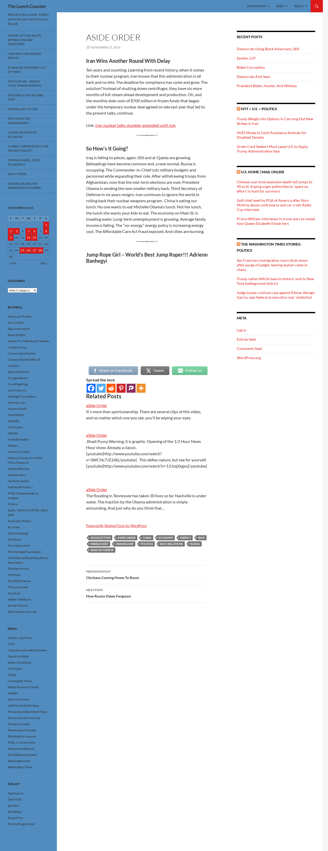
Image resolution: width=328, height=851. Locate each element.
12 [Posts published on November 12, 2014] (28, 237)
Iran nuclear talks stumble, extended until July (135, 125)
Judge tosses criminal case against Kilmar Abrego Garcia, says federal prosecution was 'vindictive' (276, 294)
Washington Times (20, 767)
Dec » (44, 263)
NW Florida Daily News (23, 705)
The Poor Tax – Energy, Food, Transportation (24, 83)
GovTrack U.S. (17, 390)
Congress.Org (17, 347)
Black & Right (16, 335)
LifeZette (13, 421)
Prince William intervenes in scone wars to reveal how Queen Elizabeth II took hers (276, 221)
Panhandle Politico (20, 487)
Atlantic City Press (20, 638)
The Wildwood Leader (22, 755)
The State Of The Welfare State (26, 97)
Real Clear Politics (20, 521)
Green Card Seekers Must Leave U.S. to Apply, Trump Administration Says (272, 148)
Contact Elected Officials (24, 359)
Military (13, 446)
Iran (201, 537)
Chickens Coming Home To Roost (147, 574)
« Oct (12, 263)
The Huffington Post (21, 824)
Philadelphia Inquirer (22, 736)
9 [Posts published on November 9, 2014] (11, 237)
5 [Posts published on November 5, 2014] (28, 231)
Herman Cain (16, 402)
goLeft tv (13, 805)
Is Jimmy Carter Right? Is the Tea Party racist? (28, 148)
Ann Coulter (16, 323)
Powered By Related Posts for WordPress (116, 526)
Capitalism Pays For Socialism (22, 134)
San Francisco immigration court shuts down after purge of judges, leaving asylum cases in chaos (272, 265)
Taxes (280, 6)
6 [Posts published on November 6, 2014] (34, 231)
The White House (19, 581)
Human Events (17, 409)
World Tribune (17, 605)
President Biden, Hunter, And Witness (267, 86)
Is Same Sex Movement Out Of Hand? (27, 70)
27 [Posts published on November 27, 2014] (34, 250)
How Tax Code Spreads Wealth (24, 56)
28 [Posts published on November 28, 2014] (40, 250)
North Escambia (18, 481)
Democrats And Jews (253, 76)
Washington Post (19, 761)
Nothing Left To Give (23, 109)
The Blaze (14, 539)
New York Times (18, 699)
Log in (241, 330)
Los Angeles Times (20, 681)
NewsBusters (16, 475)
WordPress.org (249, 358)
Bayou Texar (17, 174)
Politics (147, 543)
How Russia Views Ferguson (147, 592)
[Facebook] (91, 388)
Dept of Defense (18, 372)
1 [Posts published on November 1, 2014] (46, 225)
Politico (13, 504)
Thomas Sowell (18, 587)
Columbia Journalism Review (27, 650)
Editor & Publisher (20, 662)
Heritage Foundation (22, 396)
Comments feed (249, 348)
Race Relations (171, 543)
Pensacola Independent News (27, 712)
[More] (141, 388)
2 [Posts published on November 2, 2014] (11, 231)
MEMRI (13, 433)
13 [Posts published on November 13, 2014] (34, 237)
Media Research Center (23, 687)
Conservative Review (22, 353)
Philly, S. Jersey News (21, 742)
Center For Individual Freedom (28, 341)
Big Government (19, 329)
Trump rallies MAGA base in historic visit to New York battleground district (275, 281)
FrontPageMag (18, 384)
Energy (185, 537)
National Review (18, 469)
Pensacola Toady (19, 724)
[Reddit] (111, 388)
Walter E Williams (19, 599)
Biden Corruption (251, 67)
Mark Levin (15, 427)
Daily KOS (14, 799)
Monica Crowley (19, 452)
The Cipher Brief (19, 546)
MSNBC (13, 693)
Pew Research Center (22, 730)
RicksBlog (14, 812)
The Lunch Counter (27, 6)
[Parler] (131, 388)
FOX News (15, 669)
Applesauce (15, 793)
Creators (13, 366)
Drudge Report (18, 378)
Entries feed (246, 339)
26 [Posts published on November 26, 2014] (28, 250)
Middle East (99, 543)
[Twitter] (101, 388)
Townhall (14, 593)
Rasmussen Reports (21, 749)
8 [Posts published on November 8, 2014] (46, 231)
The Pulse (14, 575)
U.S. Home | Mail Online (262, 172)
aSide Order (96, 405)
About (299, 6)
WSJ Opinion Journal (22, 612)
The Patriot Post (18, 569)
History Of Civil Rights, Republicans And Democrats (25, 40)
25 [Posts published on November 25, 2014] (22, 250)
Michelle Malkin (18, 439)
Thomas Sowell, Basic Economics (24, 162)
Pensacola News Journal (24, 718)
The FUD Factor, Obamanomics (19, 121)
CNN (11, 644)
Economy (166, 537)
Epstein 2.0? (246, 58)
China (147, 537)
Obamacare (125, 543)
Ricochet (14, 527)
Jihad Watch (16, 415)
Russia (195, 543)
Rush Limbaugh (18, 533)
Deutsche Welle (18, 656)
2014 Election (100, 537)
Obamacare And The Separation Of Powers (24, 186)
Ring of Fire (15, 818)
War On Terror (102, 550)
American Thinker (20, 316)
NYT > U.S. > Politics (259, 109)
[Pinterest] (121, 388)
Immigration (256, 6)
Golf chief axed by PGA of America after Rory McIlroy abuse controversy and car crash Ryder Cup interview (274, 205)
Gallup (12, 675)
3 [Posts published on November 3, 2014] (17, 231)
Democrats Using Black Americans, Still (268, 49)
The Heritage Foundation (24, 552)
